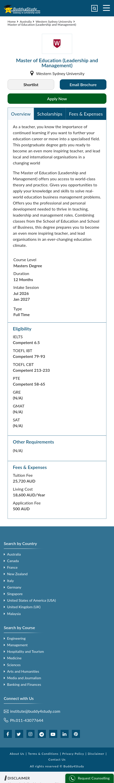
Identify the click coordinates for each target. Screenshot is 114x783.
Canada (13, 561)
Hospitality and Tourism (25, 651)
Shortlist (30, 84)
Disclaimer (96, 754)
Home (12, 21)
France (12, 567)
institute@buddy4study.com (35, 711)
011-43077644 (29, 720)
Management (17, 645)
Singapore (15, 594)
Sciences (14, 665)
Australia (26, 21)
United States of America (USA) (31, 600)
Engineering (16, 638)
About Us (17, 754)
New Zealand (17, 574)
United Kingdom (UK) (24, 607)
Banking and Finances (24, 684)
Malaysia (14, 613)
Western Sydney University (54, 21)
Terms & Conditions (43, 754)
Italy (10, 580)
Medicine (14, 658)
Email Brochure (83, 84)
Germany (14, 587)
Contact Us (57, 759)
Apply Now (57, 98)
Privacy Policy (73, 754)
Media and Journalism (24, 678)
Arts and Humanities (23, 671)
